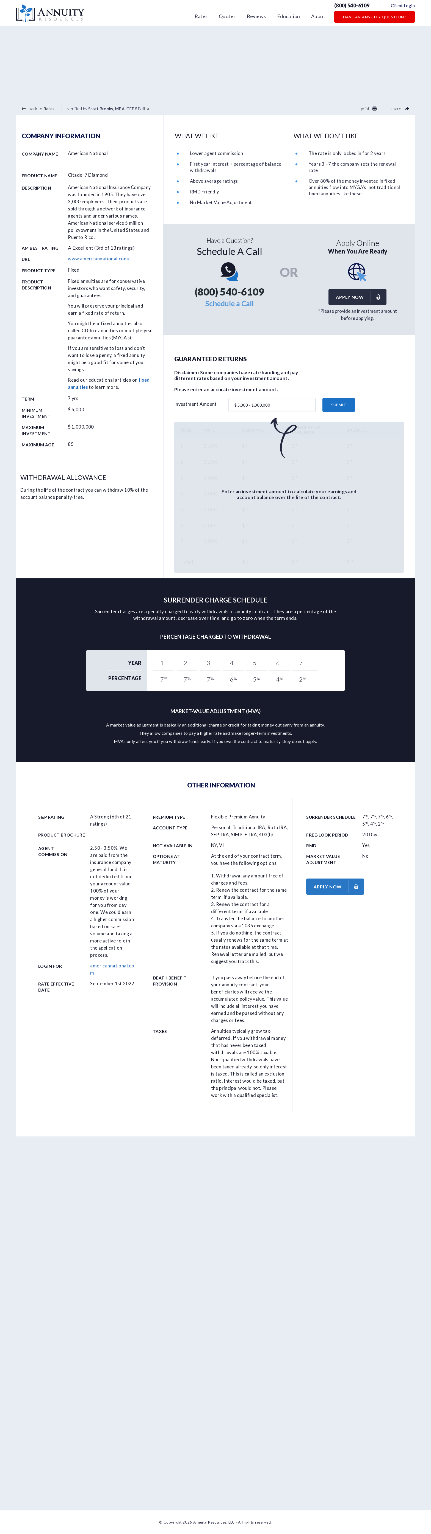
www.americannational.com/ (98, 258)
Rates (201, 16)
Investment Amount (195, 404)
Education (288, 16)
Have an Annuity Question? (374, 17)
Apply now (361, 297)
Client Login (403, 5)
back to (38, 108)
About (318, 16)
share (400, 108)
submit (338, 405)
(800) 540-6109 (351, 5)
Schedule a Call (229, 303)
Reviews (256, 16)
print (369, 108)
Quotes (227, 16)
